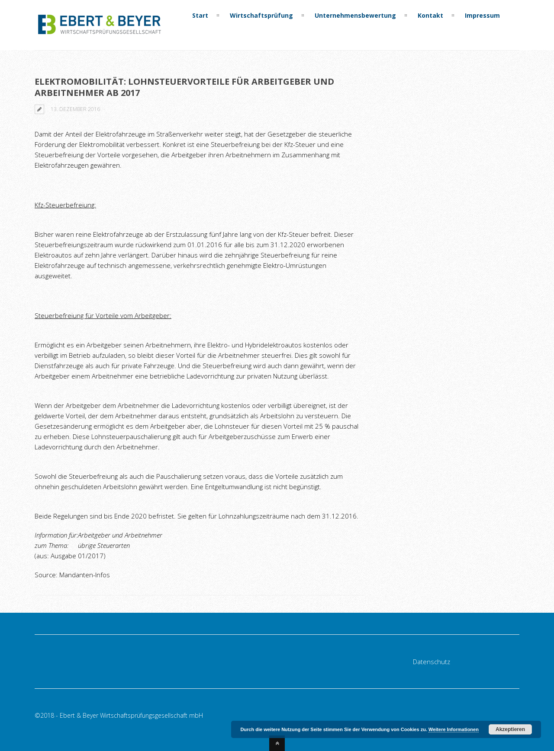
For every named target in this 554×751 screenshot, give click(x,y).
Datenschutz (431, 661)
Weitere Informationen (453, 729)
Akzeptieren (510, 729)
